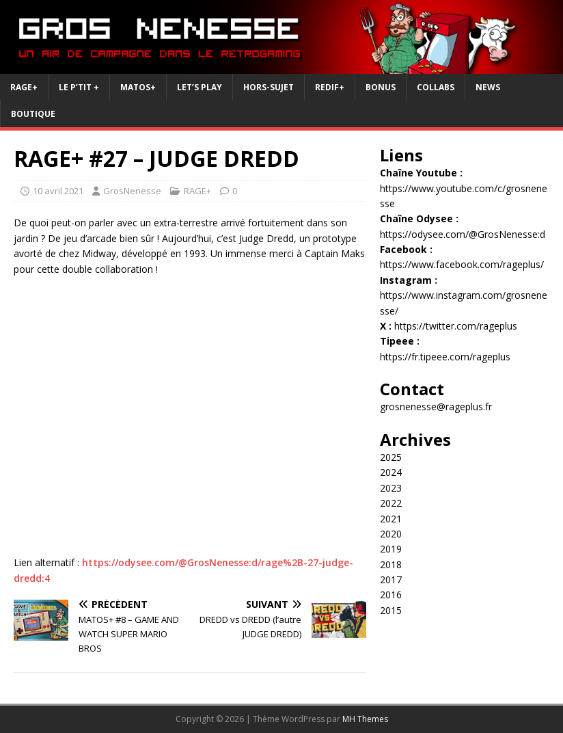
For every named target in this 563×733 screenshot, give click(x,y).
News (488, 87)
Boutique (33, 114)
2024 (391, 472)
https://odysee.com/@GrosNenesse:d (462, 234)
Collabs (435, 87)
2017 (391, 579)
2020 (391, 533)
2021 (391, 518)
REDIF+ (329, 87)
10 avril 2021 (58, 191)
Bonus (381, 87)
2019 (391, 548)
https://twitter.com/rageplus (455, 325)
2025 (391, 457)
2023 (391, 487)
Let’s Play (199, 87)
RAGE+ (24, 87)
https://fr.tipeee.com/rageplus (445, 356)
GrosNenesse (132, 191)
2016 (391, 594)
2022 (391, 502)
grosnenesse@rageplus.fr (436, 406)
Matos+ (138, 87)
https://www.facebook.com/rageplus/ (462, 264)
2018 (391, 564)
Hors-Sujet (268, 87)
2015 (391, 610)
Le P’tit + (79, 87)
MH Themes (365, 719)
